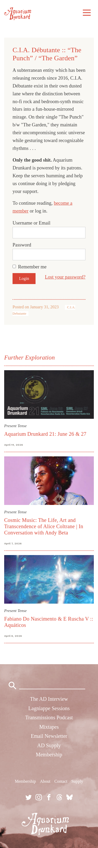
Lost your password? (65, 277)
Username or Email (31, 223)
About (45, 781)
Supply (77, 781)
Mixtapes (49, 727)
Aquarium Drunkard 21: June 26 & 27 (45, 434)
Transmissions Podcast (49, 717)
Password (22, 245)
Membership (49, 754)
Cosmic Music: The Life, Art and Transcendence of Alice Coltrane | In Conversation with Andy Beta (43, 526)
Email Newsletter (49, 736)
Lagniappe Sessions (49, 708)
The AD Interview (49, 699)
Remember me (32, 266)
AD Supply (49, 745)
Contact (60, 781)
